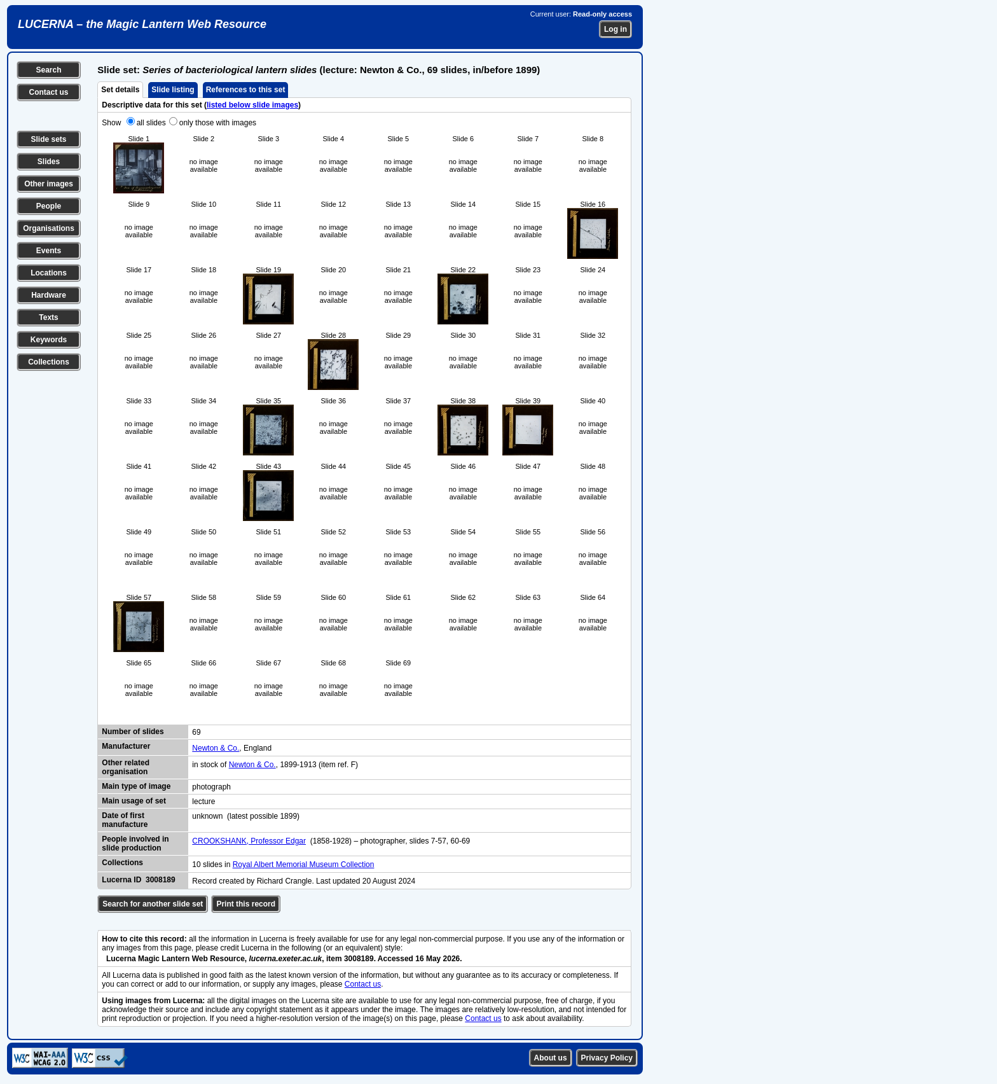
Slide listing (172, 89)
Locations (49, 272)
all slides (151, 122)
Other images (48, 183)
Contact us (48, 92)
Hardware (48, 295)
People (48, 206)
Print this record (245, 904)
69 (196, 732)
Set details (120, 89)
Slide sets (48, 139)
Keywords (49, 339)
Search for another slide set (152, 904)
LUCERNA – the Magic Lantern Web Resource (142, 24)
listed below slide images (252, 105)
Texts (48, 317)
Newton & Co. (215, 748)
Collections (48, 362)
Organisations (48, 228)
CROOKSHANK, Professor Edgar (249, 841)
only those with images (217, 122)
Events (48, 250)
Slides (49, 161)
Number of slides (132, 731)
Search (48, 70)
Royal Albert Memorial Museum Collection (304, 864)
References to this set (245, 89)
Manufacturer (126, 746)
